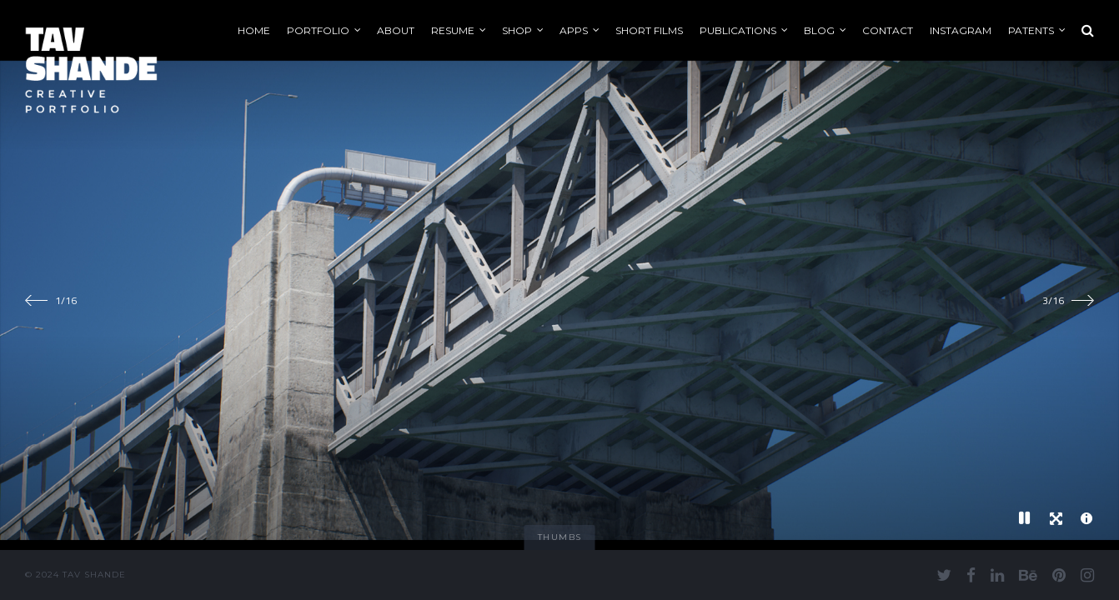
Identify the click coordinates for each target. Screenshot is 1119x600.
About (395, 30)
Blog (819, 30)
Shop (517, 30)
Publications (738, 30)
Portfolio (318, 30)
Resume (452, 30)
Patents (1031, 30)
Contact (887, 30)
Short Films (649, 30)
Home (254, 30)
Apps (574, 30)
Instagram (960, 30)
